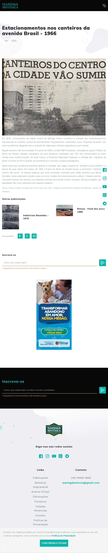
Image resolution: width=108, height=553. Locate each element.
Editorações (40, 496)
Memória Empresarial (40, 484)
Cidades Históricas (40, 508)
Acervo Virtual (40, 491)
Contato (40, 515)
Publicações (40, 477)
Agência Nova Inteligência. (87, 547)
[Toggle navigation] (104, 5)
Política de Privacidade (40, 522)
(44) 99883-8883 (81, 477)
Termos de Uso (40, 529)
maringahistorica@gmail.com (81, 482)
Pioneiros (40, 501)
